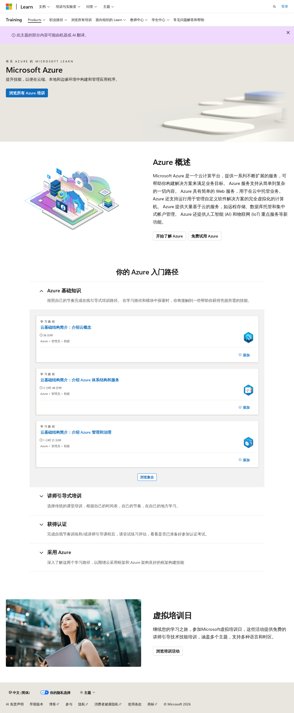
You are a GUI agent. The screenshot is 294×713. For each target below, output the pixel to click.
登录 (284, 6)
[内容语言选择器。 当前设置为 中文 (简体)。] (19, 692)
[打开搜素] (274, 6)
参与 (69, 704)
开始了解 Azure (169, 235)
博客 (52, 704)
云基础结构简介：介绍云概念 (65, 327)
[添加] (244, 355)
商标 (150, 704)
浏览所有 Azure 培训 (27, 92)
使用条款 (135, 704)
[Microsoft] (9, 6)
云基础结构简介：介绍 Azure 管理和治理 (75, 432)
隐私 (81, 704)
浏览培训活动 (168, 651)
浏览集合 (147, 477)
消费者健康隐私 (106, 704)
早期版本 (36, 704)
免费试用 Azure (204, 235)
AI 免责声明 (15, 704)
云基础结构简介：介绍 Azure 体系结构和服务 (79, 379)
